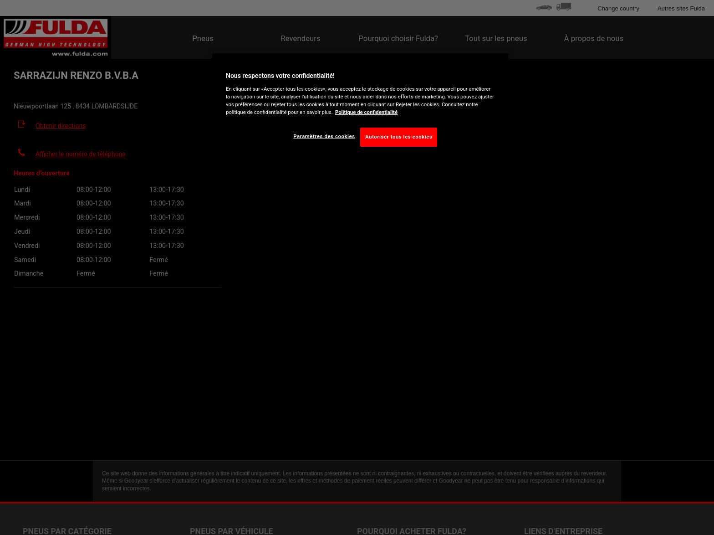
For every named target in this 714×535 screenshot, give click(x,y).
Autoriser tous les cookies (398, 137)
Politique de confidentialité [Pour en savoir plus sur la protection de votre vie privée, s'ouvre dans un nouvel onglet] (366, 112)
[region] (360, 107)
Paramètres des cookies (324, 136)
